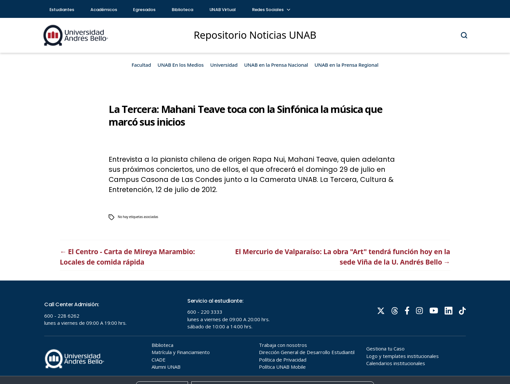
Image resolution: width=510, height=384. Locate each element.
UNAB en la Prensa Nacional (276, 65)
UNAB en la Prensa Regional (346, 65)
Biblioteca (182, 10)
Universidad (223, 65)
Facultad (141, 65)
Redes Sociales (271, 10)
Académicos (103, 10)
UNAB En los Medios (180, 65)
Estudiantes (61, 10)
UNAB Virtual (222, 10)
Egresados (144, 10)
